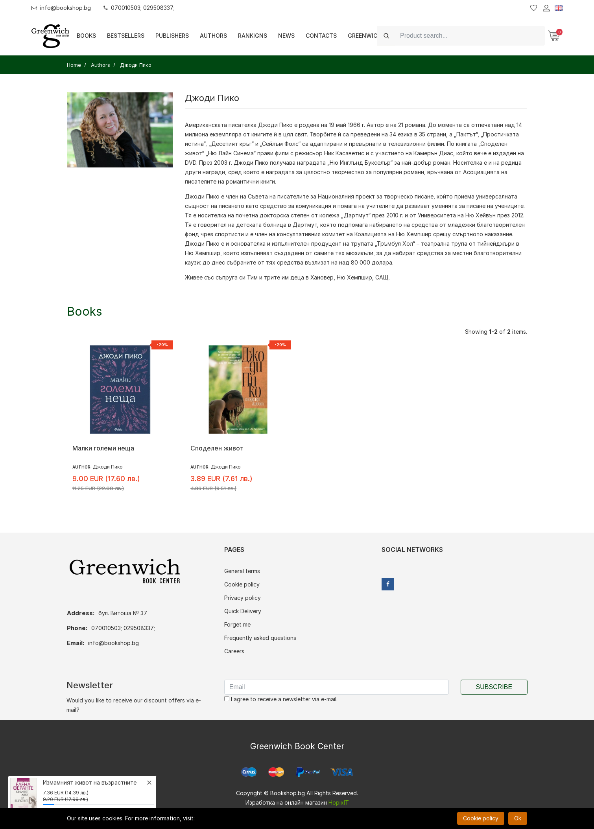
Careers (234, 651)
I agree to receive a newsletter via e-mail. (281, 699)
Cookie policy (242, 584)
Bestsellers (125, 35)
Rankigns (252, 35)
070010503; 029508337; (139, 7)
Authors (213, 35)
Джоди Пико (275, 124)
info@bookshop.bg (61, 7)
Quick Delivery (242, 611)
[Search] (470, 35)
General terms (242, 571)
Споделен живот (217, 448)
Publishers (172, 35)
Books (86, 35)
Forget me (237, 624)
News (286, 35)
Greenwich (364, 35)
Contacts (321, 35)
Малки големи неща (103, 448)
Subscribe (494, 687)
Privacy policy (242, 597)
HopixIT (338, 802)
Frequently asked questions (260, 637)
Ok (517, 818)
